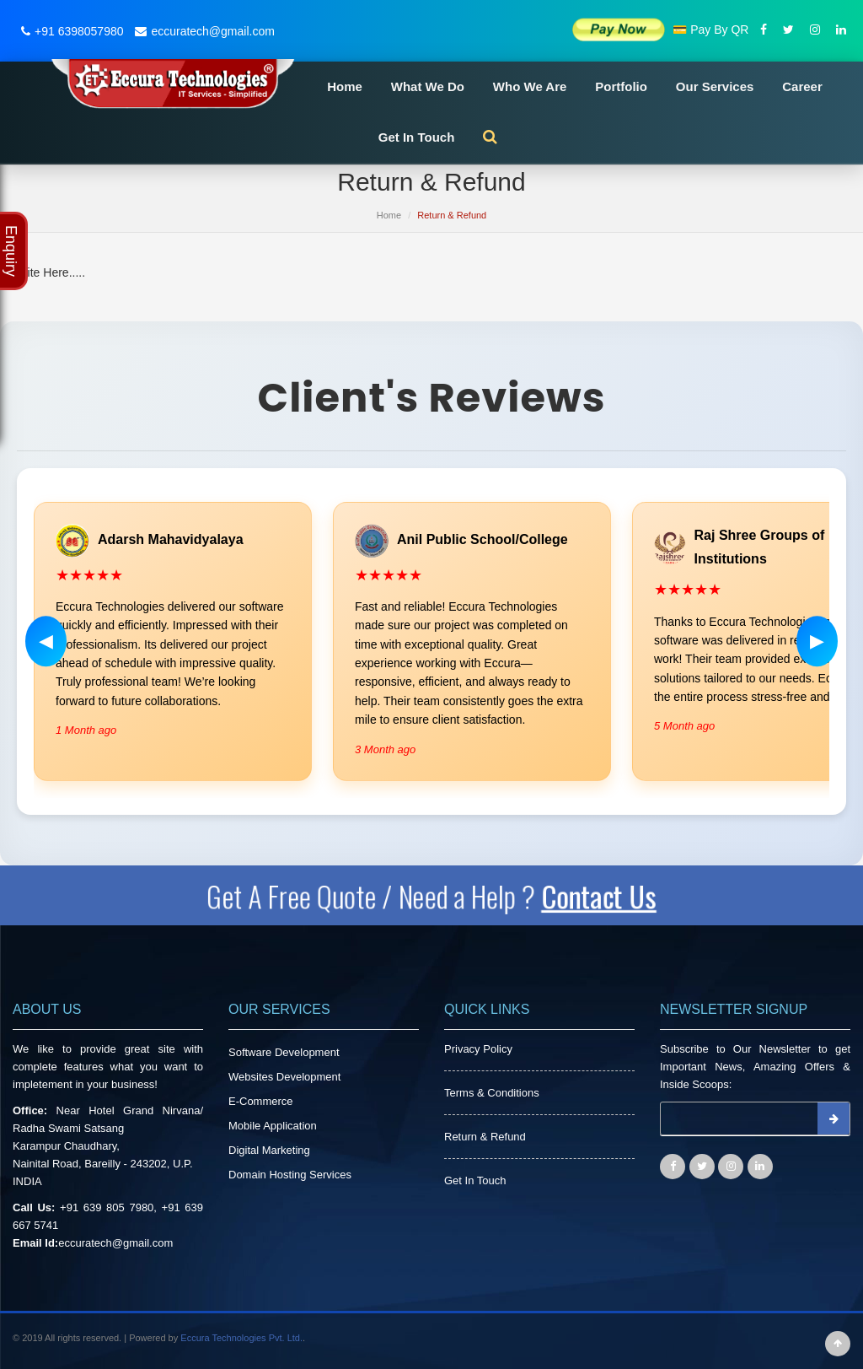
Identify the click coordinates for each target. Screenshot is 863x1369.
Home (344, 86)
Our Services (715, 86)
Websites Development (284, 1076)
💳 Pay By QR (710, 29)
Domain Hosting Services (289, 1174)
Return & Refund (485, 1136)
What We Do (427, 86)
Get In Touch (416, 137)
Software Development (284, 1052)
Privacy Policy (478, 1049)
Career (802, 86)
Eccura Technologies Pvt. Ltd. (241, 1338)
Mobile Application (272, 1125)
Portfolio (621, 86)
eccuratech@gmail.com (203, 31)
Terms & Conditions (491, 1092)
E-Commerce (260, 1101)
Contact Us (606, 896)
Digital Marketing (269, 1150)
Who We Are (530, 86)
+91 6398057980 (70, 31)
